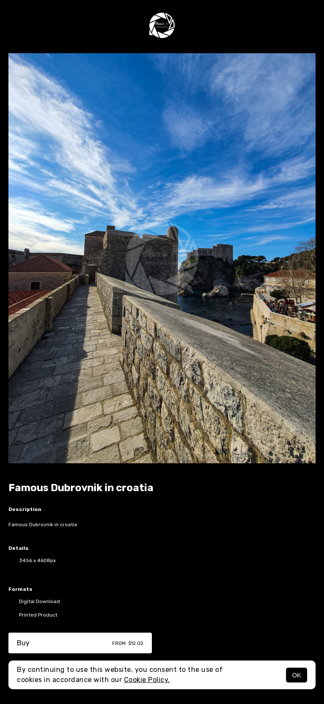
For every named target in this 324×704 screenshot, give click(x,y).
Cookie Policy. (147, 680)
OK (296, 675)
